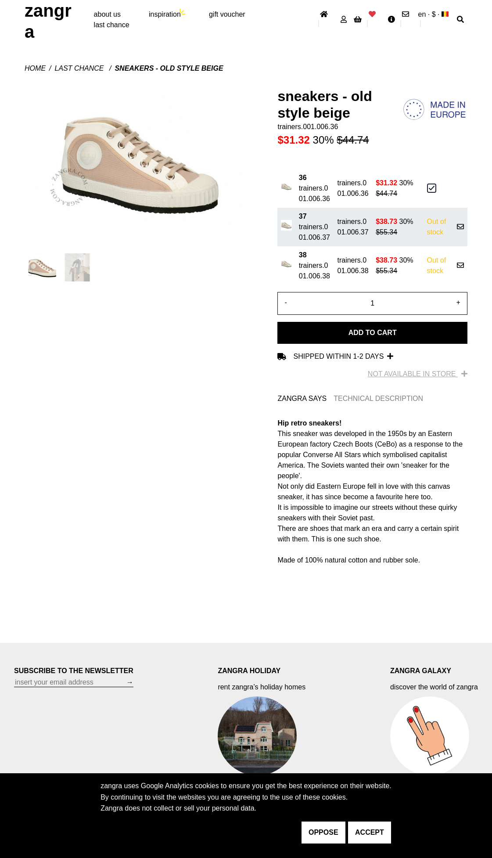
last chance (111, 25)
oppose (323, 832)
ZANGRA (48, 21)
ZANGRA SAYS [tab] (302, 398)
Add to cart (372, 332)
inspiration (165, 14)
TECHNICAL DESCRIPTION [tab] (378, 398)
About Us (107, 14)
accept (369, 832)
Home (35, 68)
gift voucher (227, 14)
